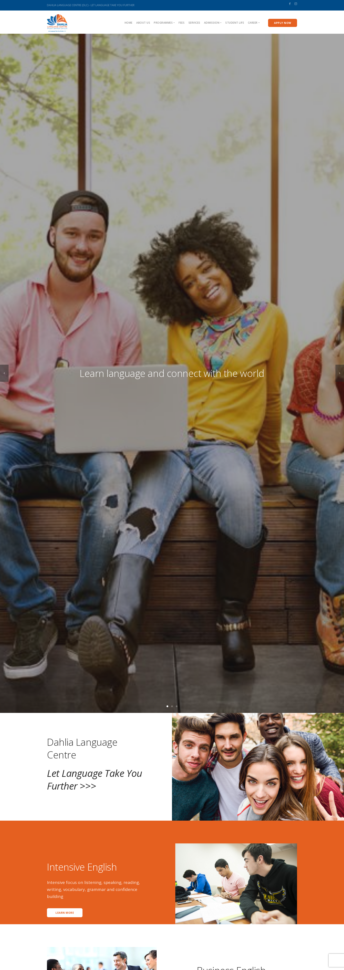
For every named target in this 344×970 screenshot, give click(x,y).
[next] (339, 373)
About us (143, 23)
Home (129, 23)
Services (194, 23)
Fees (182, 23)
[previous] (4, 373)
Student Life (234, 23)
